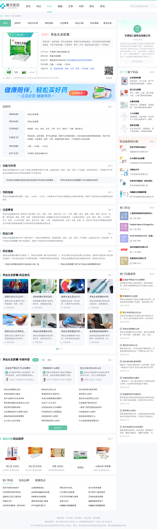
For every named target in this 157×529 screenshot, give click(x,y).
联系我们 (78, 518)
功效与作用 (32, 23)
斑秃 (77, 68)
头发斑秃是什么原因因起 (51, 412)
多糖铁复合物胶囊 (38, 497)
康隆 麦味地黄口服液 (39, 501)
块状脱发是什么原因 (49, 416)
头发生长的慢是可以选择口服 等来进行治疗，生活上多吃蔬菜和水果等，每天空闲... (137, 317)
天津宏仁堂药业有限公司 (37, 153)
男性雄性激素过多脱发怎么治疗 (17, 403)
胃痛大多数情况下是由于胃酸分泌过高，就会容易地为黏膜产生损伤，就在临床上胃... (137, 300)
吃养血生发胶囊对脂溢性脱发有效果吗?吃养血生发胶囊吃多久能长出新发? (32, 180)
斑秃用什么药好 (85, 394)
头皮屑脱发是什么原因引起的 (16, 412)
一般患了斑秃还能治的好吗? (90, 407)
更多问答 (57, 428)
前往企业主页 (137, 61)
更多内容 (107, 23)
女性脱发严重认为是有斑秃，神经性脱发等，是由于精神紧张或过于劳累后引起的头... (136, 284)
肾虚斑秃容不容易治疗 (50, 394)
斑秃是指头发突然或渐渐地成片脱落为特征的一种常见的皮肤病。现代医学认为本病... (137, 398)
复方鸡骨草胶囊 (94, 488)
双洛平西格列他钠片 (11, 488)
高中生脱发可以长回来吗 (14, 398)
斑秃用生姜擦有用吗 (12, 407)
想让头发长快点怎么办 (132, 312)
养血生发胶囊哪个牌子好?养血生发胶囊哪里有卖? (79, 264)
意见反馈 (87, 518)
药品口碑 (79, 23)
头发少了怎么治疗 (48, 403)
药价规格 (94, 23)
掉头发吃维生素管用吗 (88, 389)
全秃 (72, 68)
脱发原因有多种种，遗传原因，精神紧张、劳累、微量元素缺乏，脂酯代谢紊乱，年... (137, 431)
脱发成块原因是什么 (87, 416)
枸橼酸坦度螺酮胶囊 (68, 505)
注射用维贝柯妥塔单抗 (12, 492)
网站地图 (96, 518)
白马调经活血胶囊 (67, 492)
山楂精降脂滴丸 (37, 488)
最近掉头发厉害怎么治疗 (89, 398)
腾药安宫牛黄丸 (66, 488)
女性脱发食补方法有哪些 (51, 407)
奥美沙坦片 (64, 501)
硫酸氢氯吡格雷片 (95, 501)
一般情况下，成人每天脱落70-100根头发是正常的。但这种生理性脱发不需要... (137, 382)
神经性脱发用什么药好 (50, 421)
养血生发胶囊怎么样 (12, 389)
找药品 (7, 16)
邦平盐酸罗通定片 (38, 505)
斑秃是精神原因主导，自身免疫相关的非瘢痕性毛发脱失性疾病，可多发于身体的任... (137, 415)
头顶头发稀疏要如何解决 (51, 398)
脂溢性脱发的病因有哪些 (14, 416)
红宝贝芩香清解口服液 (69, 497)
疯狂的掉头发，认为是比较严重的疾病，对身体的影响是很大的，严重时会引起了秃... (137, 349)
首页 (1, 16)
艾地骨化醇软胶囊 (95, 497)
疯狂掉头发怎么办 (48, 389)
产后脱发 (85, 68)
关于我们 (69, 518)
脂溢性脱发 (58, 68)
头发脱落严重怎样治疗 (88, 403)
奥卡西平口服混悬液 (96, 492)
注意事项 (64, 23)
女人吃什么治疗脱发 (12, 421)
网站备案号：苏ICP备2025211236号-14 (61, 522)
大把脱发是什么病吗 (87, 412)
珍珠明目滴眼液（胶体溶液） (14, 505)
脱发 (67, 68)
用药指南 (49, 23)
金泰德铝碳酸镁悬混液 (40, 492)
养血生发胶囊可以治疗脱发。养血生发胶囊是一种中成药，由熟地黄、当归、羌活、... (137, 333)
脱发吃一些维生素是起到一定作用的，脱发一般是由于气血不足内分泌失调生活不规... (137, 366)
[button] (37, 72)
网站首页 (60, 518)
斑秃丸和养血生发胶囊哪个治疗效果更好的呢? (79, 180)
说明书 (17, 23)
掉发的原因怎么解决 (12, 394)
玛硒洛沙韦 (7, 501)
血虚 (92, 68)
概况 (5, 23)
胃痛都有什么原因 (130, 296)
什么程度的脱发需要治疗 (89, 421)
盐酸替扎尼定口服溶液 (12, 497)
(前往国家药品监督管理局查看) (79, 60)
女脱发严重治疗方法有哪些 (134, 280)
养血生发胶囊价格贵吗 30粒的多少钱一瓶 (21, 264)
